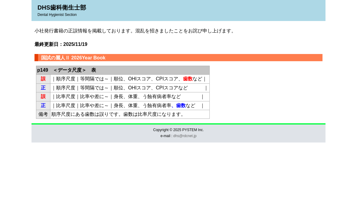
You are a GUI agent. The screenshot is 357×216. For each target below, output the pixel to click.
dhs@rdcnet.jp (185, 136)
